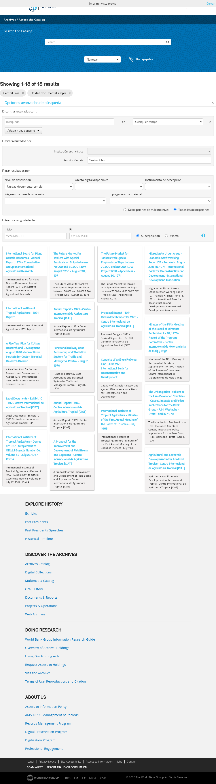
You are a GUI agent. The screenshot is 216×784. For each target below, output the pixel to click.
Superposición (148, 236)
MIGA (92, 778)
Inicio (8, 229)
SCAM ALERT (35, 767)
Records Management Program (48, 723)
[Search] (108, 42)
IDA (76, 778)
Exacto (172, 236)
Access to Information (99, 761)
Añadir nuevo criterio (23, 131)
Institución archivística (68, 151)
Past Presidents (36, 522)
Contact (131, 761)
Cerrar (211, 4)
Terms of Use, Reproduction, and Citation (55, 681)
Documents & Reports (41, 597)
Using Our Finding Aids (42, 656)
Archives (10, 19)
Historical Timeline (39, 539)
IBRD (67, 778)
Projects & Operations (41, 606)
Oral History (34, 589)
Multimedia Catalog (39, 580)
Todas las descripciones (191, 210)
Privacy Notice (47, 761)
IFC (84, 778)
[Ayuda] (201, 235)
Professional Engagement (44, 748)
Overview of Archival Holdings (47, 648)
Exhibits (31, 513)
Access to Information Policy (45, 706)
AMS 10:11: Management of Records (52, 715)
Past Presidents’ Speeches (44, 530)
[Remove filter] (23, 93)
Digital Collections (38, 572)
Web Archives (35, 614)
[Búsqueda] (168, 42)
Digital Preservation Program (46, 732)
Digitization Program (40, 740)
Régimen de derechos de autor (25, 194)
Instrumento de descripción (163, 180)
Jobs (119, 761)
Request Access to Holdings (45, 664)
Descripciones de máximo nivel (146, 210)
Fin (71, 229)
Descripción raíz (73, 160)
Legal (30, 761)
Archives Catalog (37, 564)
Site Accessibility (71, 761)
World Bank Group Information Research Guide (60, 639)
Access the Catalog (32, 19)
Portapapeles (136, 59)
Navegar (102, 59)
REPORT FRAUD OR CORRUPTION (67, 767)
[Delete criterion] (207, 120)
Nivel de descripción (18, 180)
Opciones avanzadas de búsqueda (32, 102)
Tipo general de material (126, 194)
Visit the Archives (38, 673)
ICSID (103, 778)
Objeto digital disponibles (91, 180)
